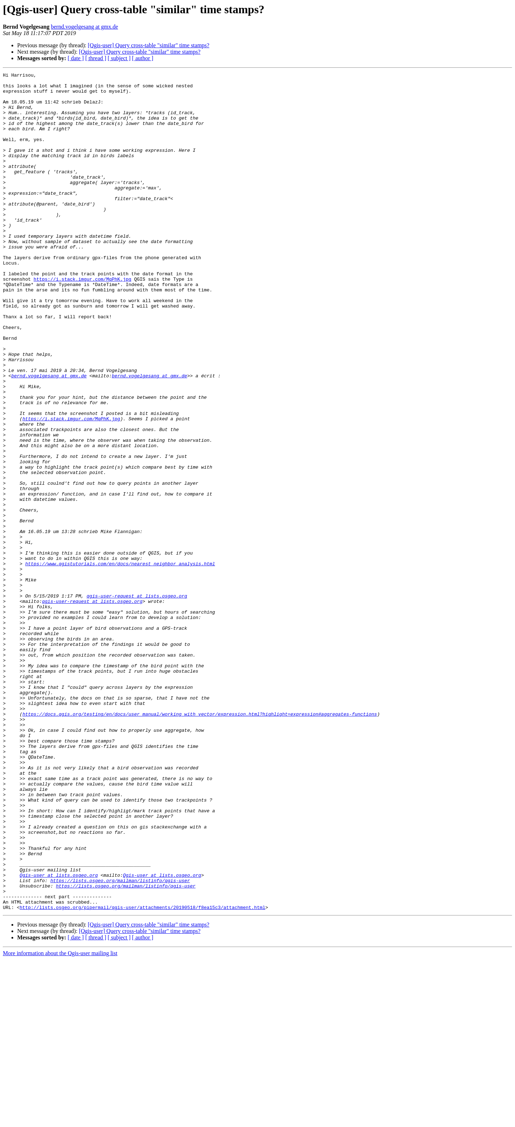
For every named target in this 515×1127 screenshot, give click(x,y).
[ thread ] (95, 58)
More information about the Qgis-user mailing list (60, 1121)
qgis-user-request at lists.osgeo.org (137, 701)
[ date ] (76, 58)
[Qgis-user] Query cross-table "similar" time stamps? (148, 45)
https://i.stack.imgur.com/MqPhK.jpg (82, 321)
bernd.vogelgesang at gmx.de (84, 27)
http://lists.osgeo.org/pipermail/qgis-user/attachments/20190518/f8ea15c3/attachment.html (142, 1075)
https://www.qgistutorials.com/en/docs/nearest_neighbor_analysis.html (120, 662)
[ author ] (143, 58)
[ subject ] (119, 58)
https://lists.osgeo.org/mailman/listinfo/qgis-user (120, 1042)
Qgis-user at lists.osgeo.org (59, 1036)
